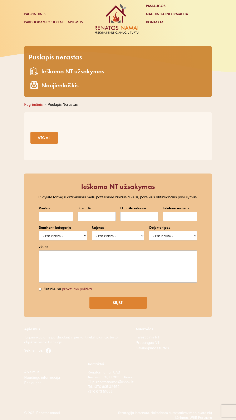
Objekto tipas (159, 227)
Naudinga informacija (167, 14)
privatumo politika (77, 289)
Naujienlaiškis (54, 85)
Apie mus (75, 22)
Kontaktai (155, 22)
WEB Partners (200, 417)
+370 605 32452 (106, 387)
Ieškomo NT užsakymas (67, 71)
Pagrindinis (34, 14)
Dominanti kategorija (55, 227)
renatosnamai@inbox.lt (114, 382)
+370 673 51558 (100, 391)
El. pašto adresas (133, 208)
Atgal (44, 137)
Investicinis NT (148, 337)
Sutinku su (67, 289)
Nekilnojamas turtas (152, 348)
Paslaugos (156, 6)
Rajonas (98, 227)
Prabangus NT (147, 343)
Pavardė (84, 208)
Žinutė (43, 247)
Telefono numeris (176, 208)
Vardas (44, 208)
